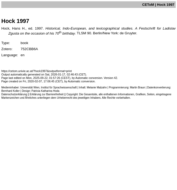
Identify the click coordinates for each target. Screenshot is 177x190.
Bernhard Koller (10, 90)
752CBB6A (29, 49)
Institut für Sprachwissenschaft (59, 87)
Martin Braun (137, 87)
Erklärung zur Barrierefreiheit (47, 94)
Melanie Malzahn (97, 87)
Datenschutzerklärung (14, 94)
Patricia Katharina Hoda (45, 90)
